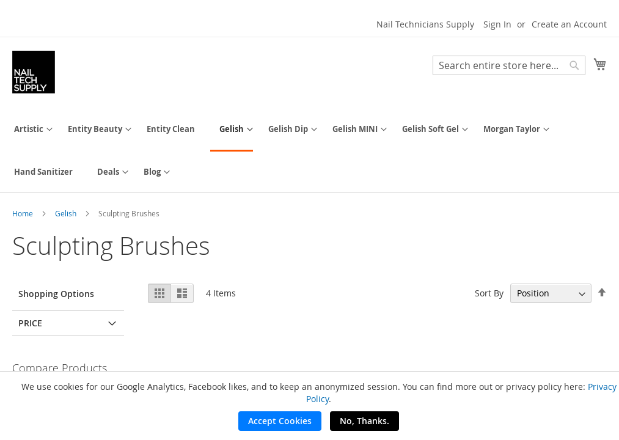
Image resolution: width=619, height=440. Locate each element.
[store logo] (33, 72)
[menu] (309, 151)
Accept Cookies (280, 421)
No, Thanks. (364, 421)
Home (23, 213)
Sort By (489, 293)
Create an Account (569, 24)
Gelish (66, 213)
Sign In (497, 24)
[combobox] (509, 65)
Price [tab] (30, 323)
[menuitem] (29, 129)
